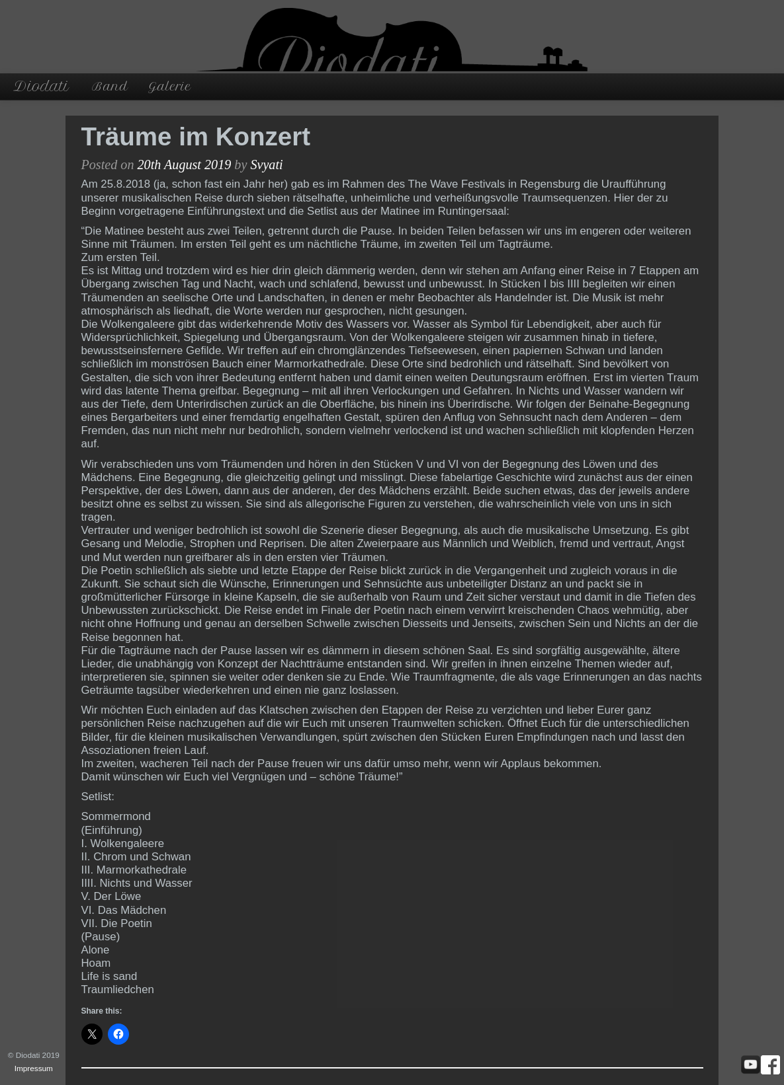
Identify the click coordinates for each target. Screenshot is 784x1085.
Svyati (266, 164)
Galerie (169, 86)
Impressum (34, 1068)
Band (110, 86)
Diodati (41, 86)
